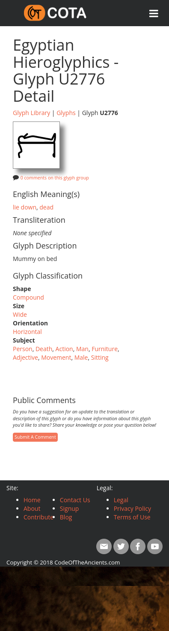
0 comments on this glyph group (55, 178)
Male (81, 357)
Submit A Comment (35, 437)
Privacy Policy (132, 508)
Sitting (100, 357)
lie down (24, 207)
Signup (69, 508)
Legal (121, 500)
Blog (66, 517)
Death (44, 349)
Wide (20, 314)
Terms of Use (132, 517)
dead (46, 207)
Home (32, 500)
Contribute (38, 517)
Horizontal (27, 332)
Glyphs (66, 113)
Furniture (105, 349)
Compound (28, 297)
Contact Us (75, 500)
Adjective (25, 357)
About (32, 508)
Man (82, 349)
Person (23, 349)
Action (64, 349)
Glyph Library (31, 113)
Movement (56, 357)
